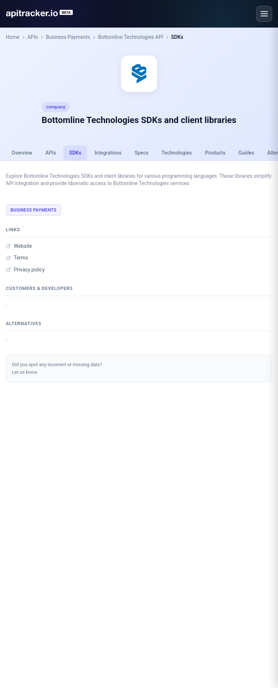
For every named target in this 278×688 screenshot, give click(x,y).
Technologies (176, 153)
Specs (141, 153)
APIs (33, 37)
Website (19, 246)
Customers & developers (39, 288)
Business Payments (68, 37)
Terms (17, 258)
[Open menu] (264, 14)
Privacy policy (25, 270)
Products (215, 153)
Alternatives (23, 323)
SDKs (177, 37)
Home (13, 37)
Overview (22, 153)
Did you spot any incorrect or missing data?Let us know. (57, 368)
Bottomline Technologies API (130, 37)
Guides (246, 153)
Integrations (108, 153)
